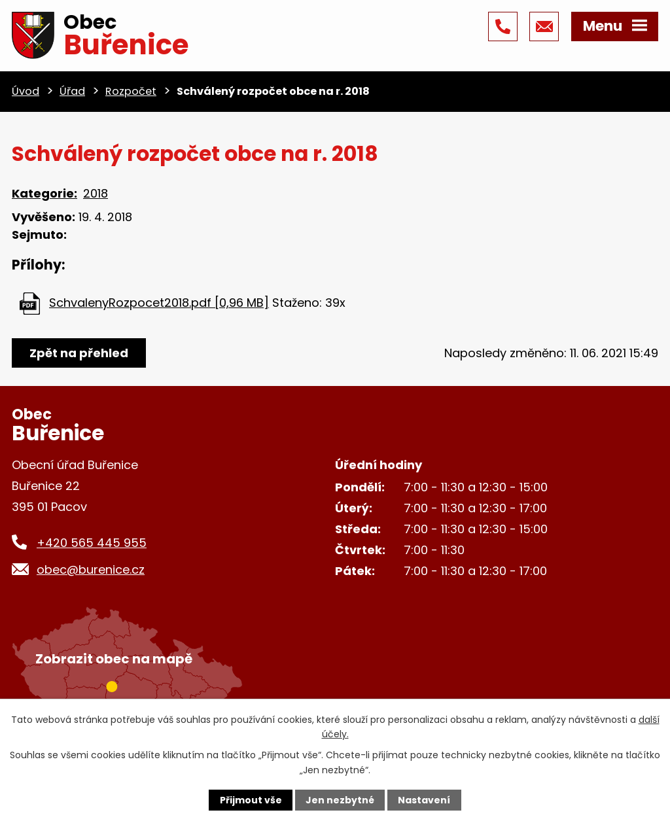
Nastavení (424, 800)
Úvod (25, 91)
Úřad (72, 91)
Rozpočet (130, 91)
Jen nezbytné (340, 800)
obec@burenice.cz (91, 569)
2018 (95, 193)
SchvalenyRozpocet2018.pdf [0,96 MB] (159, 302)
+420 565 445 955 (92, 542)
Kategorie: (44, 193)
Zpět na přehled (78, 353)
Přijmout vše (251, 800)
